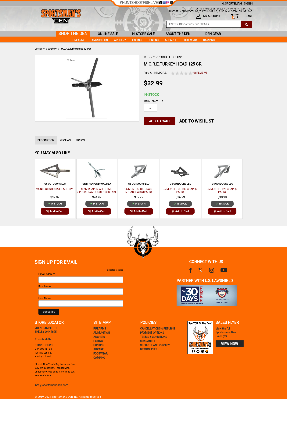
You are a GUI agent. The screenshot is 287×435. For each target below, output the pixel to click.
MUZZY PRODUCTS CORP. (163, 57)
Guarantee (148, 341)
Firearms (79, 40)
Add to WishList (196, 121)
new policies (148, 349)
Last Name (44, 298)
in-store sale (143, 34)
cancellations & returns (157, 328)
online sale (108, 34)
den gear (213, 34)
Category (40, 48)
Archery (52, 48)
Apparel (170, 40)
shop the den (73, 33)
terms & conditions (153, 336)
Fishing (137, 40)
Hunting (153, 40)
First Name (44, 286)
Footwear (190, 40)
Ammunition (99, 40)
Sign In (248, 3)
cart (242, 17)
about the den (178, 34)
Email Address (48, 274)
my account (208, 16)
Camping (209, 40)
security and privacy (155, 345)
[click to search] (246, 24)
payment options (152, 332)
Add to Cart (54, 211)
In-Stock (151, 95)
